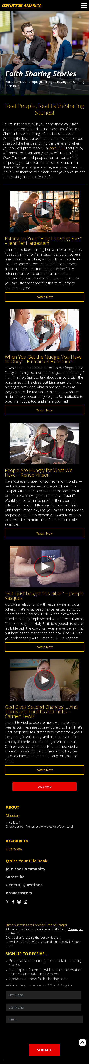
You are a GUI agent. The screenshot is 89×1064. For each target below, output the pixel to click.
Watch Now (44, 297)
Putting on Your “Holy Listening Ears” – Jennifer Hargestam (43, 240)
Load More (44, 786)
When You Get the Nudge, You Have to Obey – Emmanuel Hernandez (43, 359)
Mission (13, 815)
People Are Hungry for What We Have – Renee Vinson (38, 472)
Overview (14, 849)
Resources (17, 841)
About (12, 807)
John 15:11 (57, 148)
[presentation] (44, 1033)
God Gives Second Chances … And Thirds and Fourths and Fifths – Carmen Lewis (41, 711)
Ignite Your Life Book (27, 860)
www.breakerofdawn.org (55, 826)
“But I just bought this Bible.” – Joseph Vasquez (44, 595)
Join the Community (25, 868)
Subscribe (15, 876)
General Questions (24, 884)
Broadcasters (19, 892)
